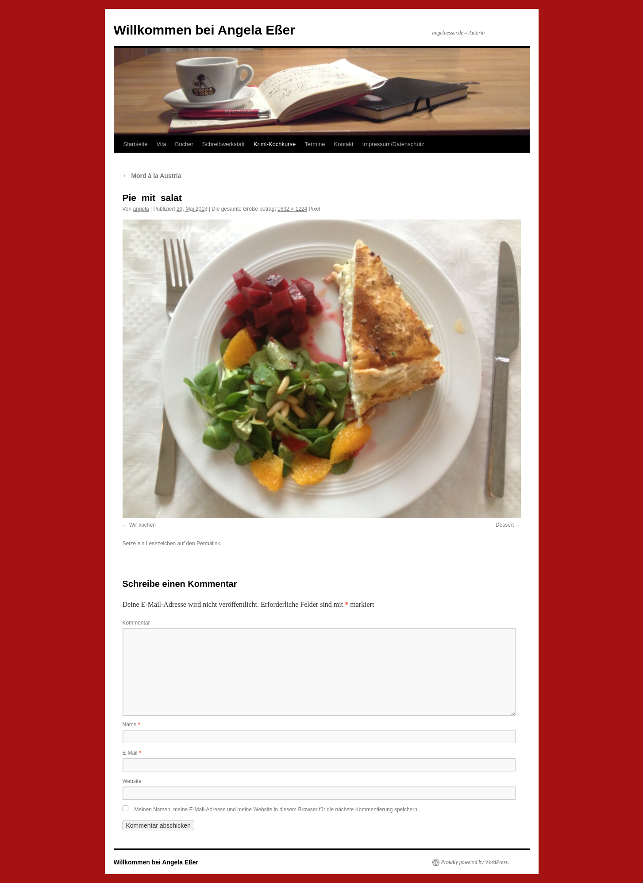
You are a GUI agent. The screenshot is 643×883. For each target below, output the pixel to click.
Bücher (184, 144)
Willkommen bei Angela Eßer (204, 30)
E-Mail (132, 753)
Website (132, 781)
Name (131, 724)
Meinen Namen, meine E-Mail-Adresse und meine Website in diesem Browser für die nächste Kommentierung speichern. (277, 809)
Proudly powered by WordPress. (475, 862)
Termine (314, 144)
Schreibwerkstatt (223, 144)
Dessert (505, 525)
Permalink (208, 543)
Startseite (135, 144)
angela (141, 209)
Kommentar (136, 623)
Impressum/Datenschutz (393, 144)
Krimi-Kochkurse (275, 144)
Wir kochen (142, 525)
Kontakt (344, 144)
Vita (161, 144)
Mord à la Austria (152, 175)
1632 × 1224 (292, 209)
